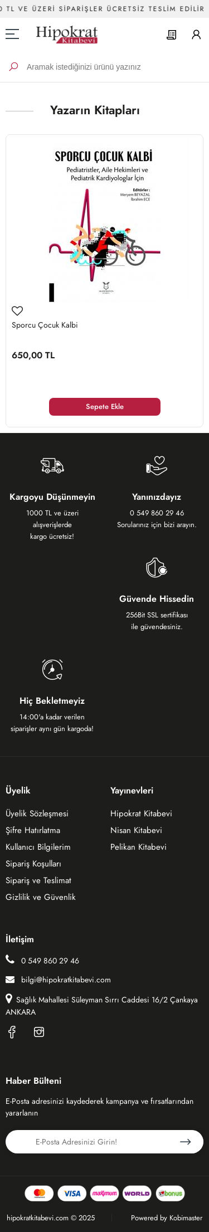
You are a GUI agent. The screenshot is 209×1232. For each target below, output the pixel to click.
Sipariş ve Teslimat (38, 880)
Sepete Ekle (105, 406)
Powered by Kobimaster (166, 1217)
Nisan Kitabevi (136, 830)
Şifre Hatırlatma (33, 830)
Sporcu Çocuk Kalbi (45, 325)
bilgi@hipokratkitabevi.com (58, 979)
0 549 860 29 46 (42, 960)
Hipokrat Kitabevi (141, 813)
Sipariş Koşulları (33, 864)
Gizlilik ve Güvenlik (41, 897)
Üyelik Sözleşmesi (37, 813)
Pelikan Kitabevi (138, 847)
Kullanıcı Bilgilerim (38, 847)
